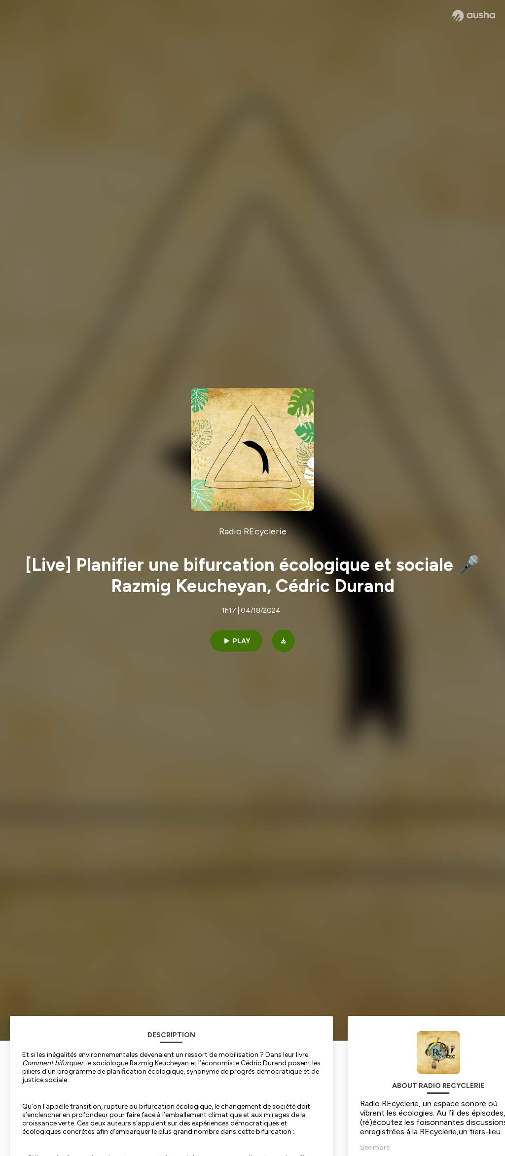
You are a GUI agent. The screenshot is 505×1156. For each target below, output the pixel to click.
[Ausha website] (473, 16)
